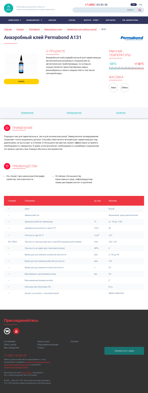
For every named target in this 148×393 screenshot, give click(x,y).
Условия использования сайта (16, 367)
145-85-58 (96, 4)
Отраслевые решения (47, 344)
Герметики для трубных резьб (82, 29)
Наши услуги (43, 341)
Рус (133, 5)
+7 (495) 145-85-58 (15, 355)
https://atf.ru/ (27, 373)
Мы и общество (11, 347)
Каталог (52, 20)
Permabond (34, 29)
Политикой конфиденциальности (16, 365)
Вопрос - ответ (91, 20)
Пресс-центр (10, 344)
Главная (8, 29)
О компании (9, 341)
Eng (140, 5)
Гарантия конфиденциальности (37, 362)
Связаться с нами (124, 350)
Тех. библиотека (130, 20)
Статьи (71, 20)
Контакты (110, 20)
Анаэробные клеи (53, 29)
